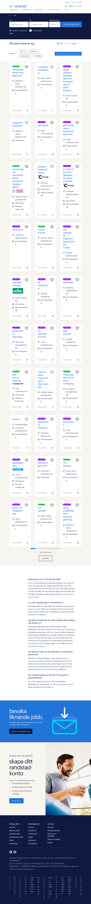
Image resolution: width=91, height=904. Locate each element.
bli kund (31, 827)
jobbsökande (27, 9)
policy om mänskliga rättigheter (50, 886)
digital (11, 840)
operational (32, 830)
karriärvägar (13, 843)
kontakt (67, 2)
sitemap (76, 881)
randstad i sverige (53, 830)
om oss (67, 9)
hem (10, 15)
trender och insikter (54, 9)
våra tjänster (32, 843)
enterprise (31, 840)
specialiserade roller (16, 837)
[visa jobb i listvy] (58, 43)
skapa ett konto (34, 609)
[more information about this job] (27, 110)
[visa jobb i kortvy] (61, 43)
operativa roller (14, 833)
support (74, 2)
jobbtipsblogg (62, 684)
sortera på (68, 43)
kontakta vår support (36, 646)
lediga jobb (14, 9)
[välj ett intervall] (54, 24)
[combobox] (19, 24)
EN (81, 2)
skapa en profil (14, 830)
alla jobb (12, 827)
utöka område (54, 20)
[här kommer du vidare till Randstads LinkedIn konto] (10, 851)
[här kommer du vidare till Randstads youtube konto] (14, 851)
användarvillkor (20, 886)
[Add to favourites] (26, 67)
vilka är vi (50, 827)
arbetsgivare (39, 9)
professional (32, 833)
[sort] (76, 42)
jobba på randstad (53, 839)
